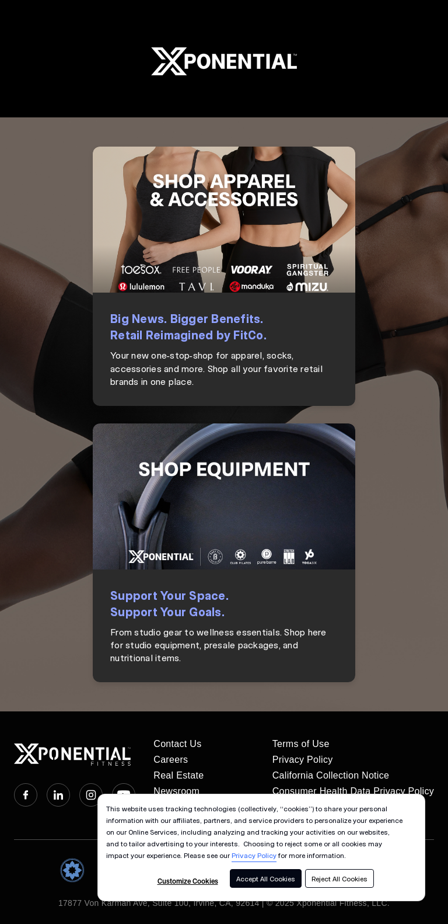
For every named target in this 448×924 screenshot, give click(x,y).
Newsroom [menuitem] (176, 791)
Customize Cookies (188, 881)
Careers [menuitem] (170, 760)
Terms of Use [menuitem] (301, 744)
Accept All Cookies (265, 878)
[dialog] (261, 847)
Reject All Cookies (340, 878)
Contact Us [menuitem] (177, 744)
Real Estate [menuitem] (178, 775)
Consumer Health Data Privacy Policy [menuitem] (353, 791)
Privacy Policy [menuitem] (302, 760)
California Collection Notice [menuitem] (331, 775)
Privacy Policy (254, 855)
